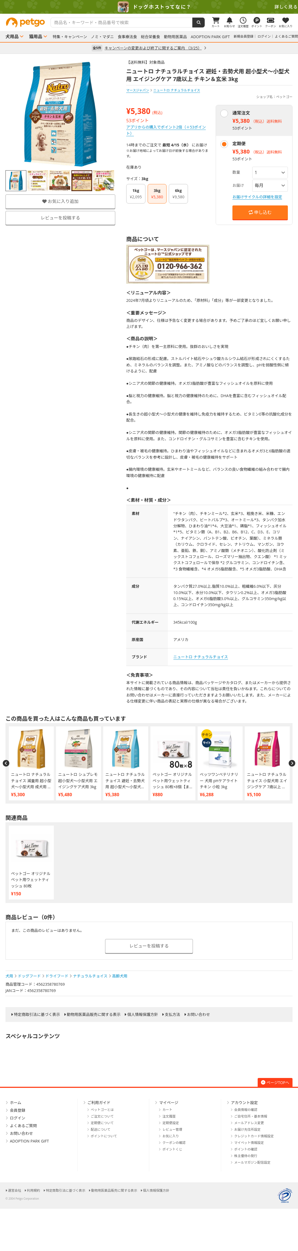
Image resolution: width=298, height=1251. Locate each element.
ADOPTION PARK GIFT (210, 37)
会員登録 (17, 1110)
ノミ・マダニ (102, 37)
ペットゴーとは (102, 1109)
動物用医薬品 (175, 37)
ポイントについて (104, 1136)
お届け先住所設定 (247, 1129)
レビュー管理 (172, 1129)
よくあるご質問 (286, 36)
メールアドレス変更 (249, 1123)
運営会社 (14, 1190)
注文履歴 (169, 1116)
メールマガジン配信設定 (252, 1162)
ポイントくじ (172, 1149)
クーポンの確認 (173, 1142)
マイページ (168, 1102)
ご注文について (102, 1116)
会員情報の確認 (245, 1109)
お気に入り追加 (60, 201)
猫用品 (35, 37)
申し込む (260, 212)
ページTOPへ (275, 1082)
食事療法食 (127, 37)
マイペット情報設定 (249, 1142)
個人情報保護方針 (142, 1014)
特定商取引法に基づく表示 (37, 1014)
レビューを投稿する (60, 218)
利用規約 (33, 1190)
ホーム (15, 1102)
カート (167, 1109)
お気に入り (170, 1136)
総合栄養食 (150, 37)
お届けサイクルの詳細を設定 (257, 196)
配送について (101, 1129)
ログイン (264, 36)
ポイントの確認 (245, 1149)
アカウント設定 (244, 1102)
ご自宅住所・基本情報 (250, 1116)
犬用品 (12, 37)
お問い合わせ (198, 1014)
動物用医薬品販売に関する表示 (93, 1014)
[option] (149, 7)
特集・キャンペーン (70, 37)
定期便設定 (170, 1123)
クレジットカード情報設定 (254, 1136)
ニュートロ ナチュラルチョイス (200, 656)
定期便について (102, 1123)
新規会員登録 (244, 36)
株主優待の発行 (245, 1156)
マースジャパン (137, 90)
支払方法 (172, 1014)
